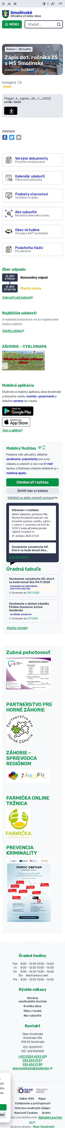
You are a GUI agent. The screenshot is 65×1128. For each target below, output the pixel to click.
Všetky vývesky (17, 615)
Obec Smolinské (43, 1114)
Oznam (7, 74)
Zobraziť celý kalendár (17, 284)
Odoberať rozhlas (32, 469)
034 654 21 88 (32, 1051)
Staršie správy (19, 544)
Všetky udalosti (13, 318)
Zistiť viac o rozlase (32, 478)
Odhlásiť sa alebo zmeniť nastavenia (33, 485)
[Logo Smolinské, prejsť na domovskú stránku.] (32, 14)
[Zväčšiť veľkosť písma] (52, 3)
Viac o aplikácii (12, 417)
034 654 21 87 (32, 1047)
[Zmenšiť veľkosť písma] (48, 3)
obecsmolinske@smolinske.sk (32, 1055)
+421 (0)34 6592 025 (32, 1043)
